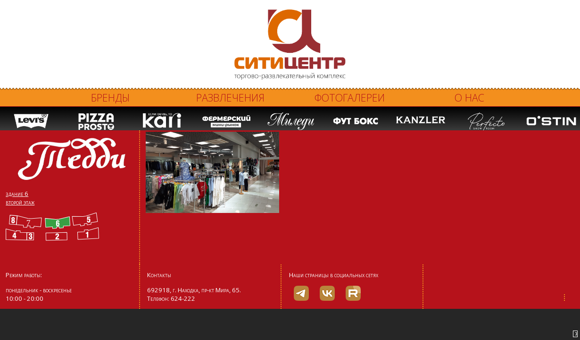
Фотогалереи (350, 97)
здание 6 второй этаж (20, 197)
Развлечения (230, 97)
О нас (469, 97)
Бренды (110, 97)
